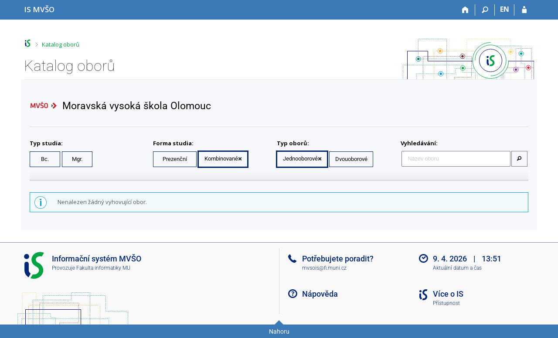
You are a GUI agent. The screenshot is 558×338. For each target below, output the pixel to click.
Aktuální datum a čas (457, 268)
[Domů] (465, 10)
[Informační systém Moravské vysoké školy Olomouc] (39, 9)
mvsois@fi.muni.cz (324, 268)
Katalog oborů (60, 44)
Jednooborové (300, 158)
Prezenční (175, 159)
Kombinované (221, 158)
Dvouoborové (351, 159)
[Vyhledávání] (485, 10)
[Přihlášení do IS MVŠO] (524, 10)
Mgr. (77, 159)
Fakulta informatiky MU (103, 268)
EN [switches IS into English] (504, 9)
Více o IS (448, 293)
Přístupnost (446, 303)
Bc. (45, 159)
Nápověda (320, 293)
